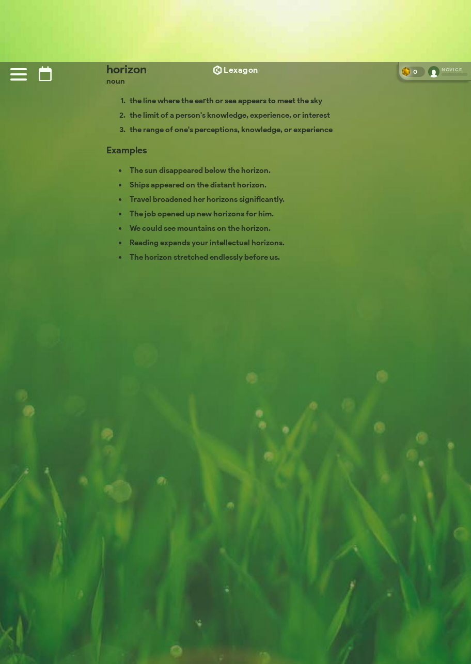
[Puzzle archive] (45, 73)
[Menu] (18, 74)
